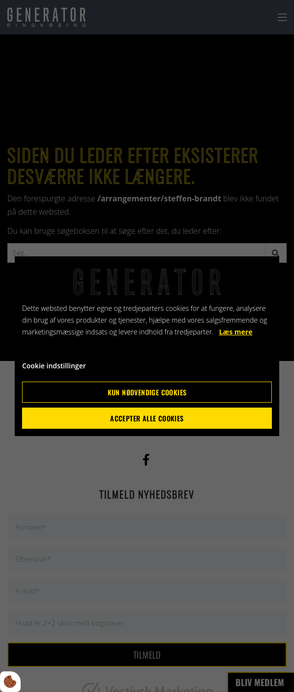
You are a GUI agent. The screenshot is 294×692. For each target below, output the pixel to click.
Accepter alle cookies (146, 418)
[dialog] (147, 346)
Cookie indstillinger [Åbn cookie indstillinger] (54, 365)
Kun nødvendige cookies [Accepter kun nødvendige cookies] (147, 392)
